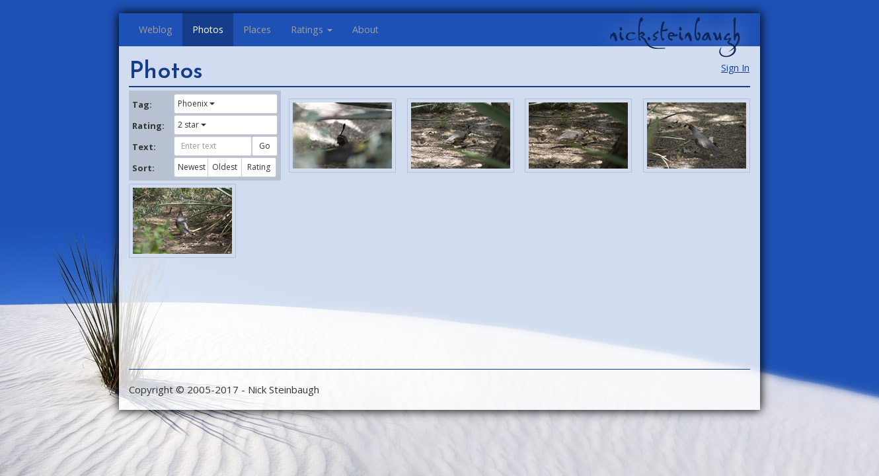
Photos (207, 29)
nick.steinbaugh (674, 33)
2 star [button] (192, 124)
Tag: (142, 104)
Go (264, 145)
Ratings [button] (311, 29)
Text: (144, 147)
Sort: (143, 168)
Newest (192, 167)
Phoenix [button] (196, 103)
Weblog (155, 29)
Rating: (148, 126)
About (365, 29)
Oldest (224, 167)
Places (257, 29)
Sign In (735, 67)
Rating (258, 167)
